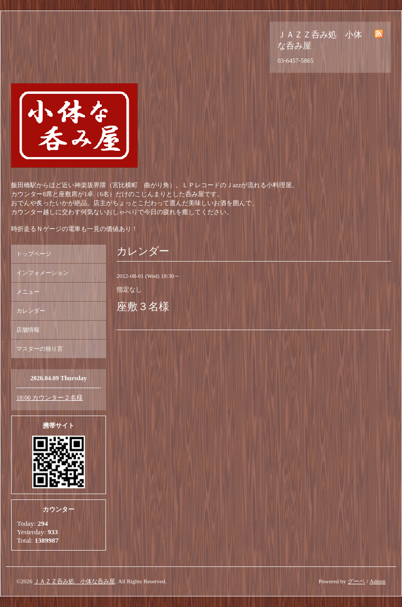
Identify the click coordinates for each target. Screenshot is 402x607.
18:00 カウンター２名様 (49, 397)
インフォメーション (42, 272)
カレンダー (30, 310)
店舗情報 (28, 329)
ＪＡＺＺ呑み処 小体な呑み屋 (74, 581)
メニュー (28, 291)
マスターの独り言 (39, 348)
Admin (377, 581)
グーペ (356, 581)
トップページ (33, 253)
